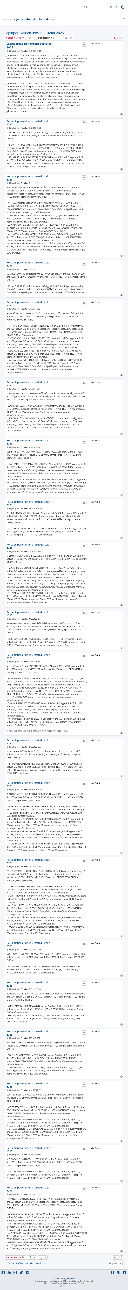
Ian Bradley (70, 1279)
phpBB (62, 1281)
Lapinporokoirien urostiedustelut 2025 (34, 33)
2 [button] (117, 37)
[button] (121, 38)
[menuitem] (123, 7)
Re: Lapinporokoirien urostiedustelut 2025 (28, 123)
